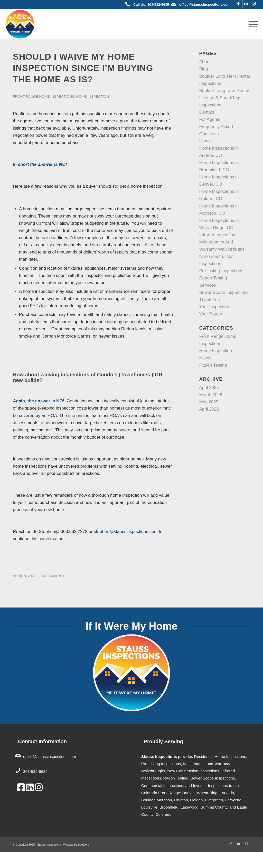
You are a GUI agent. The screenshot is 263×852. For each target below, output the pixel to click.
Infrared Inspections (218, 234)
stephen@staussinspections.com (126, 531)
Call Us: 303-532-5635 (151, 4)
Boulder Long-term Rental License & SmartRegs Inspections (224, 97)
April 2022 (209, 409)
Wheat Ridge (208, 793)
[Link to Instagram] (254, 4)
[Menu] (252, 24)
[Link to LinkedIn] (246, 4)
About (205, 61)
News (204, 358)
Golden (196, 800)
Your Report (210, 314)
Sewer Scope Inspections (224, 292)
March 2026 (210, 394)
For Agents (209, 119)
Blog (203, 69)
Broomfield (168, 807)
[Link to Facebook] (238, 4)
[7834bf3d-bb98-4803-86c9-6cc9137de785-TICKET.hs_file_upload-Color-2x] (20, 24)
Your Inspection (214, 306)
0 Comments (53, 576)
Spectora (83, 844)
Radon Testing (213, 278)
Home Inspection (92, 96)
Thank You (209, 299)
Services (207, 285)
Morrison (164, 800)
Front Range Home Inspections (43, 96)
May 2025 (209, 402)
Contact (206, 112)
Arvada (228, 793)
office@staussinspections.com (205, 4)
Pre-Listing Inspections (221, 270)
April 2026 (209, 387)
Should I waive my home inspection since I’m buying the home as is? (83, 68)
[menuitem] (252, 24)
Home (205, 141)
